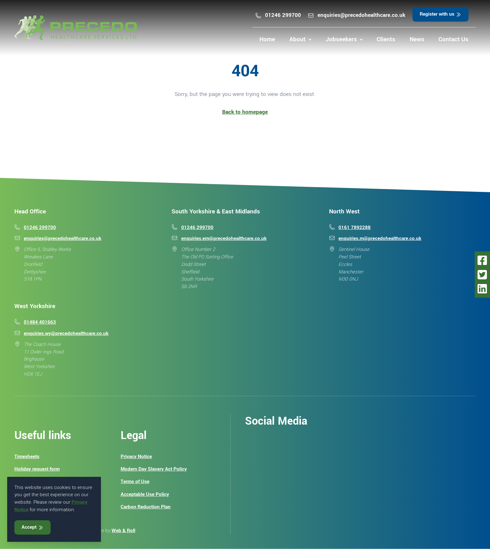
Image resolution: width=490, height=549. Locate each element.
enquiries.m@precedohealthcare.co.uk (379, 238)
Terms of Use (135, 481)
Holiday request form (37, 469)
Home (267, 39)
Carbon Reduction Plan (146, 506)
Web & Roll (123, 530)
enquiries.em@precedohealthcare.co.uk (224, 238)
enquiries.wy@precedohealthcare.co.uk (66, 333)
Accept (33, 527)
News (417, 39)
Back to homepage (245, 112)
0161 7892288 (354, 227)
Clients (386, 39)
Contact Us (453, 39)
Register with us (441, 14)
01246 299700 (278, 15)
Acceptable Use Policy (145, 494)
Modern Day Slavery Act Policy (154, 469)
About (297, 39)
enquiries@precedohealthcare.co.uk (356, 15)
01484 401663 (40, 322)
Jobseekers (341, 39)
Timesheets (26, 456)
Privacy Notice (136, 456)
